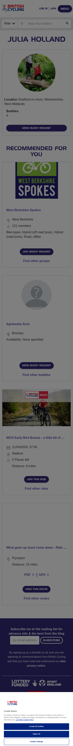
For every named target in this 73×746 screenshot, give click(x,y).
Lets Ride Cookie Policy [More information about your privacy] (25, 720)
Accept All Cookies (36, 726)
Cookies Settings (36, 742)
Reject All (36, 734)
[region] (36, 719)
